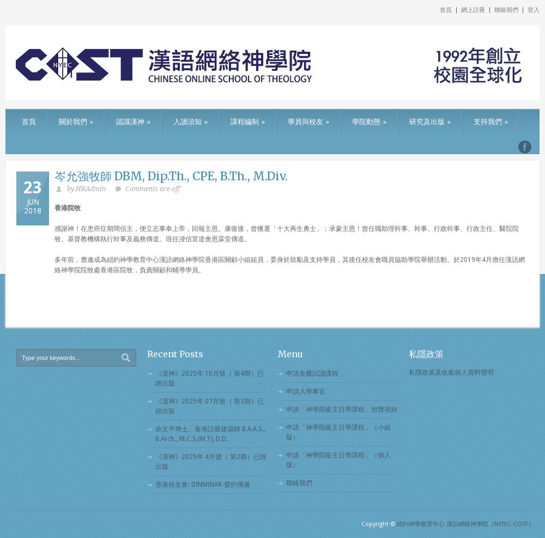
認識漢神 (133, 122)
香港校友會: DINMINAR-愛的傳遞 (202, 484)
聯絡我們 (506, 10)
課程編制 (248, 122)
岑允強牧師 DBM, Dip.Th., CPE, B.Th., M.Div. (171, 176)
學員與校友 (308, 122)
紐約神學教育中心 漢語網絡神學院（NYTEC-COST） (465, 524)
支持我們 (491, 122)
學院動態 (369, 122)
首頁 (446, 10)
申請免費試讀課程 (312, 373)
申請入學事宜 (305, 391)
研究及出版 (430, 122)
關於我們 (76, 122)
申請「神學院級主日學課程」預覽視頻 (341, 409)
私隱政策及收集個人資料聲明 (451, 372)
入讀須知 (190, 122)
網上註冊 (473, 10)
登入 (534, 10)
